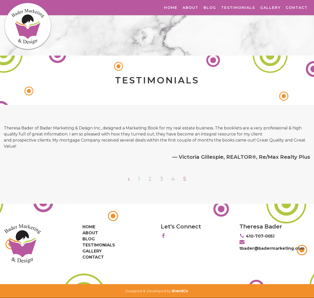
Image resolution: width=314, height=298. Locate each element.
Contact (297, 7)
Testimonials (238, 7)
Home (170, 7)
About (190, 7)
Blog (210, 7)
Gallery (270, 7)
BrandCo (180, 291)
